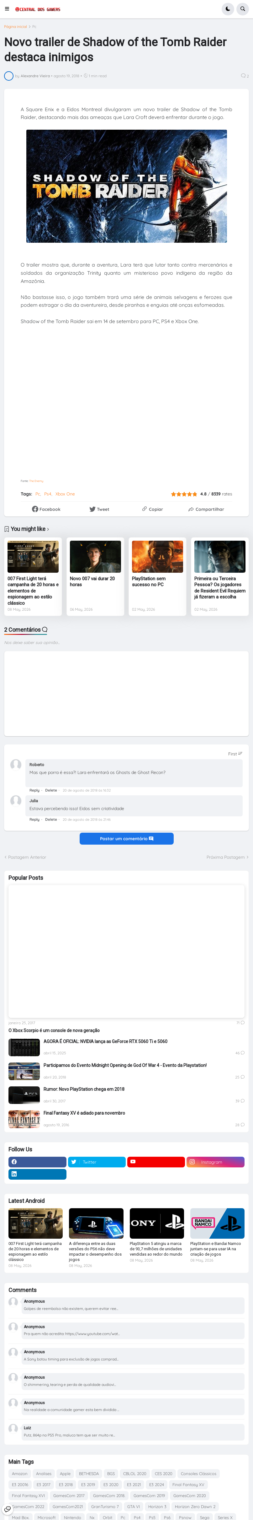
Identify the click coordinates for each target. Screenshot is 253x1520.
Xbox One (65, 494)
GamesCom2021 (68, 1506)
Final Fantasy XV (188, 1484)
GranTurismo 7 (105, 1506)
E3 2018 (66, 1484)
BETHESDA (89, 1473)
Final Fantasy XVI (28, 1495)
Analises (43, 1473)
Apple (65, 1473)
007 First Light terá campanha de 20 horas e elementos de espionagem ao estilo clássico (33, 591)
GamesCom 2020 (189, 1495)
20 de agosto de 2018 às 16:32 (87, 790)
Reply (34, 790)
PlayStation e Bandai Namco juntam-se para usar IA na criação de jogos (215, 1249)
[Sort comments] (235, 754)
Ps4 (47, 494)
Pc (34, 27)
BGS (111, 1473)
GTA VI (133, 1506)
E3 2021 (134, 1484)
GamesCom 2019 (149, 1495)
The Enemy (36, 481)
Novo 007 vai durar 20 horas (92, 582)
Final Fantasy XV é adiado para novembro (84, 1113)
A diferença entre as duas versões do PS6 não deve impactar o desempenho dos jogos (95, 1251)
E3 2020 (111, 1484)
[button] (9, 9)
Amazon (20, 1473)
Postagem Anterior (27, 857)
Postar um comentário (126, 838)
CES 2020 (163, 1473)
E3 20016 (20, 1484)
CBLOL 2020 (134, 1473)
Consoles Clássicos (198, 1473)
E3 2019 (88, 1484)
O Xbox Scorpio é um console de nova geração (54, 1030)
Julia (33, 800)
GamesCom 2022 (28, 1506)
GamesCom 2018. (109, 1495)
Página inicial (15, 27)
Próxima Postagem (226, 857)
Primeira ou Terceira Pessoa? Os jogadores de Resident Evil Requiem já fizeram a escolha (219, 588)
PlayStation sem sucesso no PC (149, 582)
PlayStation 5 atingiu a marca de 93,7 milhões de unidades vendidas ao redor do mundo (156, 1249)
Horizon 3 (157, 1506)
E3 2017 (43, 1484)
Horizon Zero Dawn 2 (195, 1506)
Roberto (36, 764)
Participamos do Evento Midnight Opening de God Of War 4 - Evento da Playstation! (125, 1065)
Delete (51, 790)
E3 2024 (156, 1484)
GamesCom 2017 (69, 1495)
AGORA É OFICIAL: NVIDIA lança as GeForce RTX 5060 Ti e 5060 (105, 1041)
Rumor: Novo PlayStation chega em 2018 (84, 1089)
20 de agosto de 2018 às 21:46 (87, 819)
